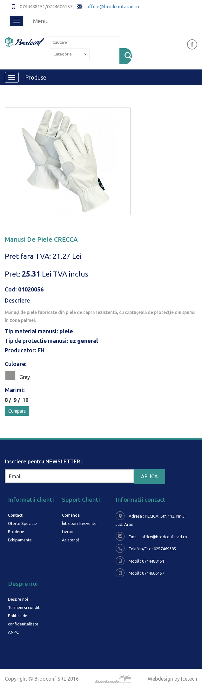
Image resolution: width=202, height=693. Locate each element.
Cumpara (17, 411)
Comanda (71, 515)
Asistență (70, 540)
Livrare (68, 531)
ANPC (13, 632)
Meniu (41, 21)
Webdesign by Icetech (172, 679)
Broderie (16, 531)
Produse (35, 77)
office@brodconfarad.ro (112, 6)
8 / (9, 400)
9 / (18, 400)
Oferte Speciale (22, 523)
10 (25, 400)
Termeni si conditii (25, 607)
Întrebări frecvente (79, 523)
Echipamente (20, 540)
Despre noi (18, 599)
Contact (15, 515)
